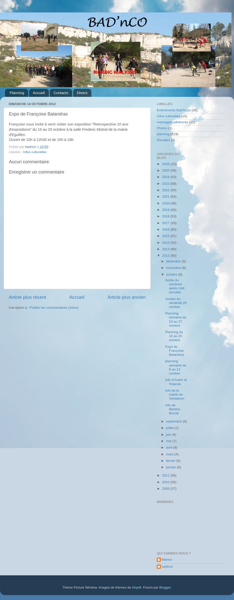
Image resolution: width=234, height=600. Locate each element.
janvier (171, 467)
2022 (166, 190)
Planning (17, 93)
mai (169, 441)
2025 (166, 170)
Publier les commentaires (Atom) (54, 307)
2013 (166, 249)
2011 (166, 475)
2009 (166, 488)
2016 (166, 229)
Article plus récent (27, 297)
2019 (166, 210)
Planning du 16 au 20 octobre (174, 336)
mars (170, 454)
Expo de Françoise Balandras (174, 351)
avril (169, 447)
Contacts (61, 93)
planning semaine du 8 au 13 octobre (175, 367)
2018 (166, 216)
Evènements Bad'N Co (174, 110)
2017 (166, 223)
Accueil (39, 93)
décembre (174, 261)
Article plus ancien (127, 297)
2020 (166, 203)
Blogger (165, 587)
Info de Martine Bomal (172, 409)
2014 (166, 242)
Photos (162, 128)
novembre (174, 268)
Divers (82, 93)
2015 (166, 236)
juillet (170, 428)
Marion (167, 559)
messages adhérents (172, 122)
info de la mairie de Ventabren (174, 394)
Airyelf (136, 587)
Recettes (163, 140)
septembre (174, 421)
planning (163, 134)
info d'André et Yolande (176, 382)
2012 (166, 255)
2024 (166, 177)
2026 (166, 164)
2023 (166, 183)
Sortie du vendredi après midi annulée (174, 286)
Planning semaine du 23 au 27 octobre (175, 319)
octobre (172, 274)
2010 (166, 482)
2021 (166, 196)
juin (169, 434)
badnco (167, 566)
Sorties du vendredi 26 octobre (176, 303)
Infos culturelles (35, 152)
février (171, 461)
